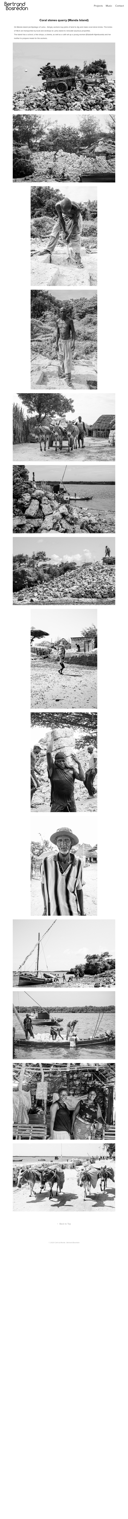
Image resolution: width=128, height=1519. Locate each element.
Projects (98, 5)
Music (109, 5)
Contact (119, 5)
